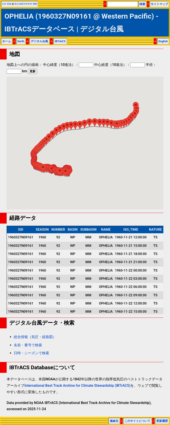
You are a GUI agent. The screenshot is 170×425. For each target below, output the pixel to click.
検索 (142, 4)
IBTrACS (60, 41)
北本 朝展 (6, 3)
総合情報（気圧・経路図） (35, 337)
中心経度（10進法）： (119, 65)
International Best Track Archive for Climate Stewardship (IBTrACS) (77, 385)
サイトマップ (159, 4)
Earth (20, 41)
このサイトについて (137, 421)
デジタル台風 (39, 41)
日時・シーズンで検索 (31, 353)
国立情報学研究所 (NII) (25, 3)
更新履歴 (162, 421)
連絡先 (114, 421)
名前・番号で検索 (28, 345)
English (163, 41)
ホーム (6, 41)
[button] (65, 172)
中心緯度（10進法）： (68, 65)
